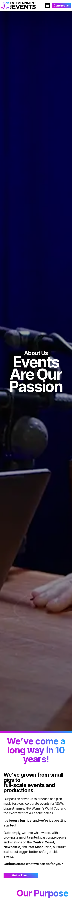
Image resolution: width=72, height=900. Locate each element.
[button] (47, 5)
